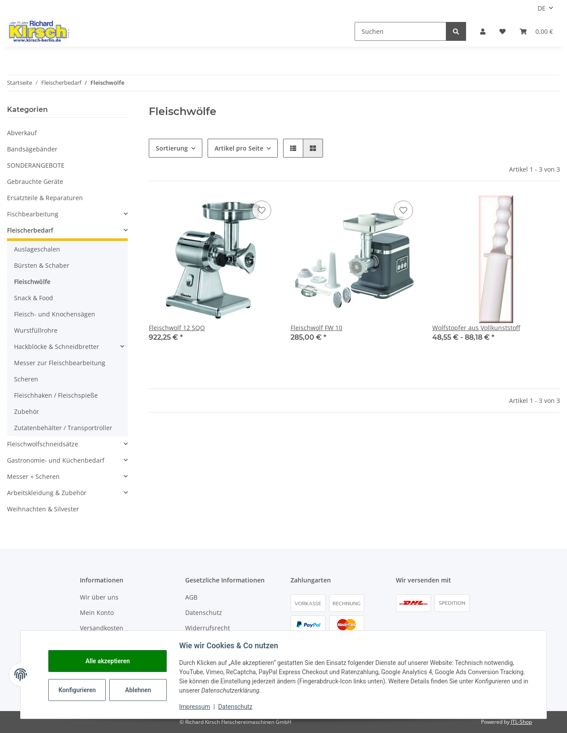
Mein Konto (97, 612)
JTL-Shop (521, 722)
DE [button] (541, 8)
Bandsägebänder (32, 149)
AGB (191, 597)
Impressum (196, 706)
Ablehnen (140, 689)
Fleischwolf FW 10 (316, 327)
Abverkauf (22, 133)
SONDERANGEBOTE (36, 165)
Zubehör (26, 411)
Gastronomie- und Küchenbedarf (55, 460)
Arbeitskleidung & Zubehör (46, 493)
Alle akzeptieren (109, 661)
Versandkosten (101, 628)
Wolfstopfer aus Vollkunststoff (476, 327)
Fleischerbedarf (30, 230)
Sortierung (172, 148)
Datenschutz (203, 612)
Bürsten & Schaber (41, 265)
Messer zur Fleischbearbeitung (59, 363)
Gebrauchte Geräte (35, 181)
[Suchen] (400, 31)
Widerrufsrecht (207, 628)
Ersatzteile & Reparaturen (45, 198)
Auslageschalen (37, 249)
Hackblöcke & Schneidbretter (56, 346)
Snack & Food (33, 298)
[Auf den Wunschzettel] (261, 210)
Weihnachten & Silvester (43, 509)
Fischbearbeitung (32, 214)
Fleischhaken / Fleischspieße (56, 395)
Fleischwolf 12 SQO (177, 327)
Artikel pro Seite (239, 148)
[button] (482, 31)
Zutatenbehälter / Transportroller (63, 428)
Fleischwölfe (32, 281)
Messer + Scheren (33, 476)
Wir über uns (99, 597)
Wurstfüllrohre (35, 330)
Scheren (26, 379)
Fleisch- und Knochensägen (54, 314)
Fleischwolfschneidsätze (42, 444)
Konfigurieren (80, 689)
